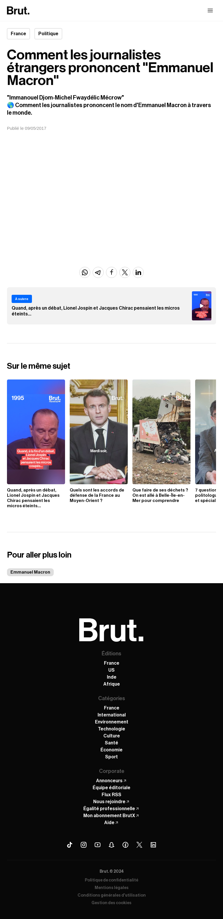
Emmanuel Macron (30, 572)
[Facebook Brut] (125, 845)
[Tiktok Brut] (69, 845)
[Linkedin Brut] (153, 845)
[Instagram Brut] (83, 845)
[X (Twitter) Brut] (139, 845)
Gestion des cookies (111, 903)
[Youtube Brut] (97, 845)
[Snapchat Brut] (111, 845)
